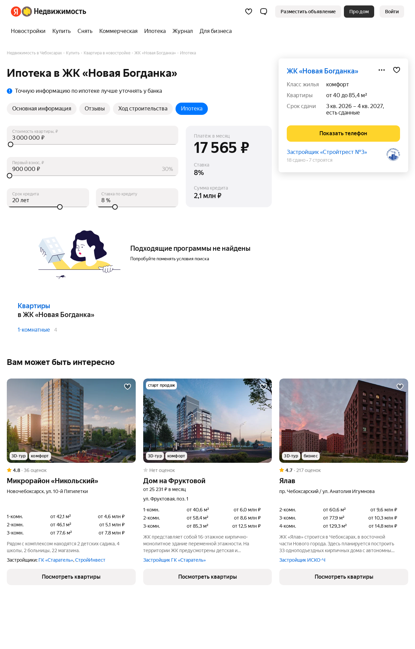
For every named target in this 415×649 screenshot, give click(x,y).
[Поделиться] (382, 70)
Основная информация (41, 108)
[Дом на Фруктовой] (207, 421)
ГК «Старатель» (55, 560)
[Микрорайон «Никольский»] (71, 421)
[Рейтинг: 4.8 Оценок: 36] (71, 470)
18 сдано (296, 160)
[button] (264, 11)
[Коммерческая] (118, 31)
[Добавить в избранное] (397, 70)
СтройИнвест (90, 560)
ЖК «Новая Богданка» (322, 71)
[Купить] (61, 31)
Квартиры (34, 306)
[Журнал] (182, 31)
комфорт (337, 84)
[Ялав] (343, 421)
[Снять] (85, 31)
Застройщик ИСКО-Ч (302, 560)
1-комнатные (34, 330)
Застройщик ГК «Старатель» (174, 560)
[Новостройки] (30, 31)
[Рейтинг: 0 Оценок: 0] (207, 470)
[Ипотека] (155, 31)
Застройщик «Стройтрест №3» (327, 152)
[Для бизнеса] (214, 31)
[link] (392, 11)
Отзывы (95, 108)
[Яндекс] (16, 11)
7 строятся (320, 160)
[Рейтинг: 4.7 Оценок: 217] (343, 470)
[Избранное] (249, 11)
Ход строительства (142, 108)
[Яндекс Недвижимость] (54, 11)
